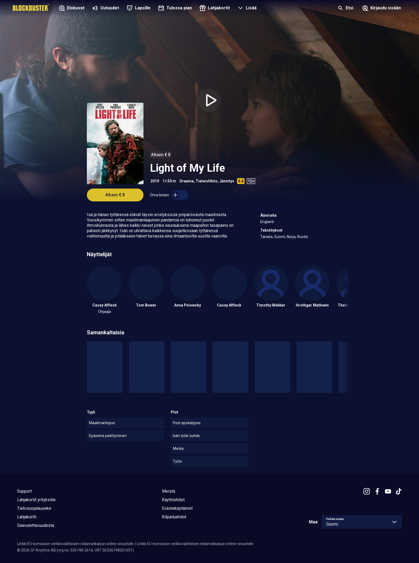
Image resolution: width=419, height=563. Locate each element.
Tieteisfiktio (207, 181)
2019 (154, 181)
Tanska (266, 237)
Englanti (267, 222)
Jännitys (226, 181)
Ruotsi (302, 237)
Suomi (279, 237)
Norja (291, 237)
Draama (187, 181)
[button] (246, 8)
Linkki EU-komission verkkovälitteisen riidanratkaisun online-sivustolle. (75, 544)
